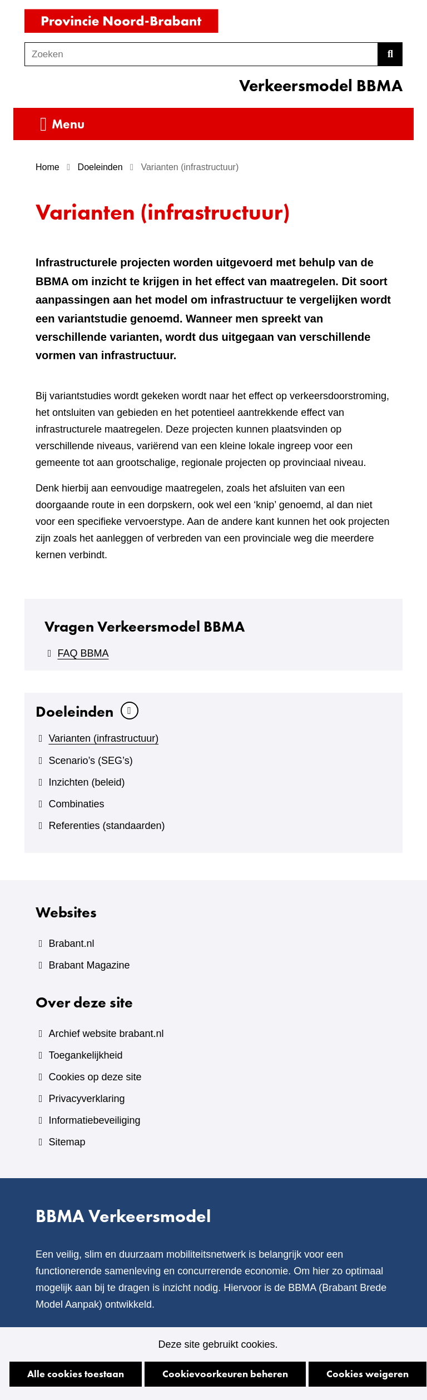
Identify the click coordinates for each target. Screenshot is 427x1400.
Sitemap (66, 1142)
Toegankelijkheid (85, 1055)
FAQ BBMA (82, 653)
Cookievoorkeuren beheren (225, 1373)
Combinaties (76, 804)
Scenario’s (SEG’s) (90, 760)
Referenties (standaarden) (106, 825)
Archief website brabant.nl (105, 1033)
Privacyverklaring (86, 1098)
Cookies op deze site (94, 1077)
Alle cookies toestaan (75, 1373)
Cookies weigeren (367, 1373)
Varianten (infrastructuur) (103, 738)
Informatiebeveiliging (94, 1120)
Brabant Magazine (89, 965)
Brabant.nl (71, 943)
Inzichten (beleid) (86, 782)
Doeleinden (74, 711)
